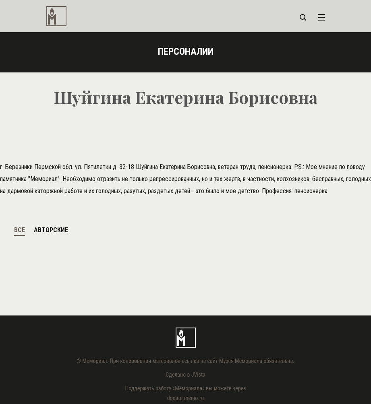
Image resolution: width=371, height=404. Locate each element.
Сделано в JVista (185, 374)
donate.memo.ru (185, 398)
